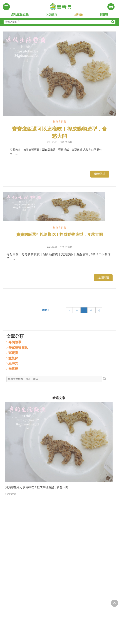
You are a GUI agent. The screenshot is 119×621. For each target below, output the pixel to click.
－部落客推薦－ (59, 121)
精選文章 (58, 398)
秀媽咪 (68, 142)
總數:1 (45, 310)
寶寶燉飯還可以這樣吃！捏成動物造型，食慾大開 (59, 132)
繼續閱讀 (99, 173)
